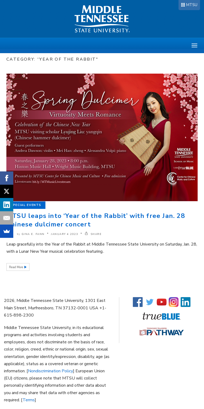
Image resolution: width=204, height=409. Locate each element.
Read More (16, 267)
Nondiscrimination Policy (50, 371)
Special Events (25, 205)
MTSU (191, 4)
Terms (29, 400)
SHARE (93, 234)
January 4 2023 (64, 234)
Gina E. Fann (33, 234)
